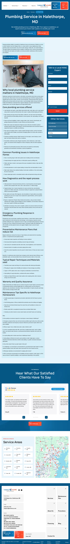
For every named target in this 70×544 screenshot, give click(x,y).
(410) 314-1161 (7, 506)
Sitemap (66, 542)
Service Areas (15, 5)
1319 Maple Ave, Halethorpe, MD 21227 (12, 499)
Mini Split (51, 129)
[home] (44, 6)
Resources (24, 5)
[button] (6, 6)
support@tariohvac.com (10, 508)
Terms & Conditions (49, 542)
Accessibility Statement (58, 542)
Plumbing (51, 133)
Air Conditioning (52, 123)
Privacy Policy (42, 542)
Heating (50, 136)
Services (5, 5)
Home (28, 12)
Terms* (55, 106)
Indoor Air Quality (52, 126)
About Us (34, 5)
